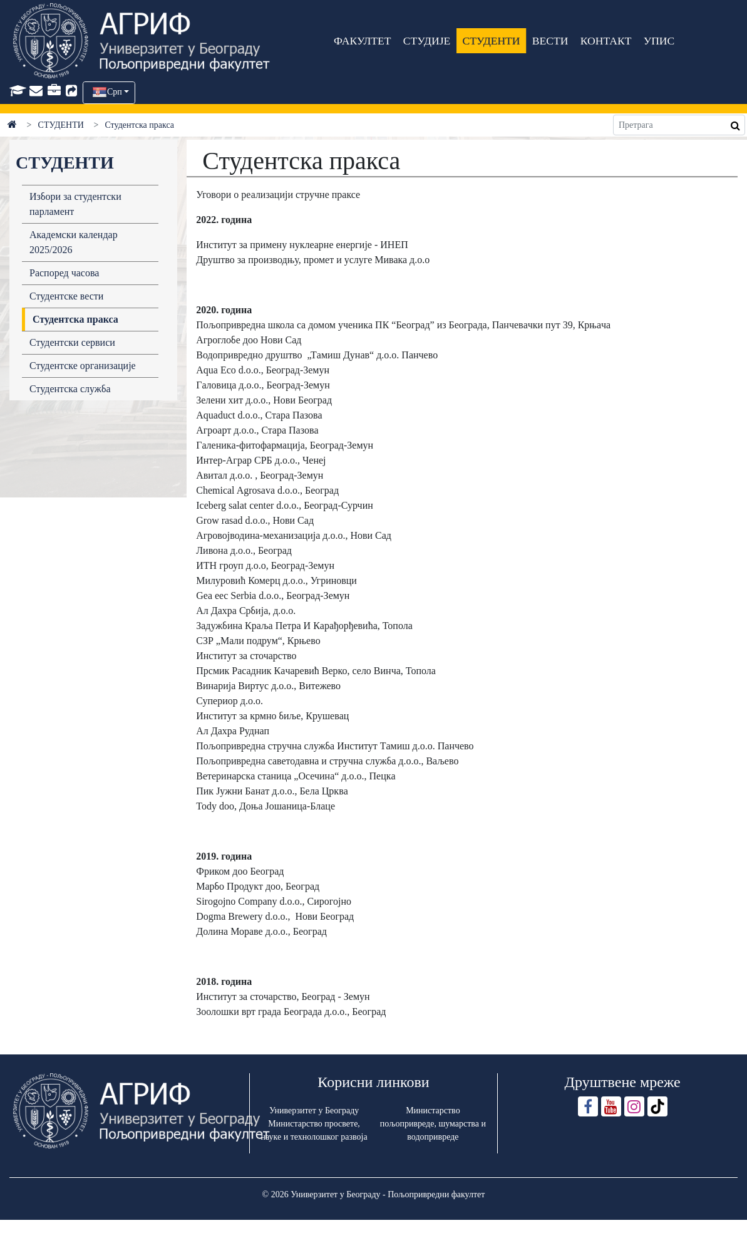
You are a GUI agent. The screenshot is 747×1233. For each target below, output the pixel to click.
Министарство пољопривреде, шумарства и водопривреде (433, 1124)
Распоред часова (64, 273)
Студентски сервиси (72, 342)
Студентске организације (82, 365)
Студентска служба (70, 388)
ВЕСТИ (550, 40)
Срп (114, 91)
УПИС (659, 40)
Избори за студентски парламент (75, 204)
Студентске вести (66, 296)
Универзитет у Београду (314, 1110)
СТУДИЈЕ (426, 40)
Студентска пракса (75, 319)
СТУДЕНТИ (491, 40)
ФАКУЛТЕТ (362, 40)
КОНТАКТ (606, 40)
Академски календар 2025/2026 (73, 242)
